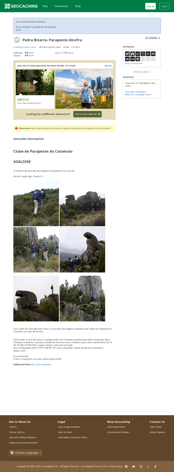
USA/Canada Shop (116, 426)
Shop (78, 6)
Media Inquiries (157, 432)
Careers (13, 426)
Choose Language (25, 453)
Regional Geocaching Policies (23, 442)
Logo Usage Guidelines (69, 426)
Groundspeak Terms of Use (94, 466)
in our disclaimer (102, 128)
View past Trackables (135, 91)
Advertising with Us (141, 72)
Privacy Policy (115, 466)
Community (61, 6)
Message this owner (52, 47)
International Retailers (118, 432)
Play (45, 6)
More (18, 29)
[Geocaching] (21, 6)
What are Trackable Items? (138, 94)
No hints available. (41, 364)
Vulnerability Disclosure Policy (72, 437)
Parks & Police (65, 432)
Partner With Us (17, 432)
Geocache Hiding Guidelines (22, 437)
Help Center (156, 426)
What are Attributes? (134, 63)
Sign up (150, 6)
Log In (164, 6)
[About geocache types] (17, 40)
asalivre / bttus (29, 47)
